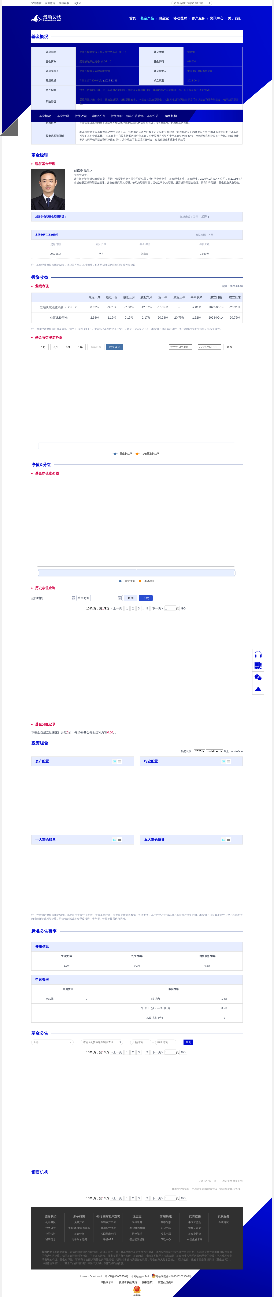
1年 (80, 347)
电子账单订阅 (79, 1239)
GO (183, 608)
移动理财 (180, 18)
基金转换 (79, 1233)
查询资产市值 (108, 1222)
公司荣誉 (50, 1233)
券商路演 (223, 1222)
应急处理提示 (165, 1282)
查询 (229, 347)
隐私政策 (147, 1282)
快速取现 (137, 1233)
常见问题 (166, 1233)
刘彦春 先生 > (83, 170)
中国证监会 (194, 1222)
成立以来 (114, 347)
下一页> (157, 608)
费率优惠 (166, 1222)
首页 (132, 18)
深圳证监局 (194, 1228)
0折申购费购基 (137, 1228)
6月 (68, 347)
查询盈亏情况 (108, 1228)
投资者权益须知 (128, 1282)
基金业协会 (194, 1233)
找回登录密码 (108, 1233)
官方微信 (36, 3)
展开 (204, 216)
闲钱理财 (137, 1222)
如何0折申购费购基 (79, 1228)
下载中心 (166, 1239)
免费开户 (79, 1222)
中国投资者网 (194, 1239)
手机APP (108, 1239)
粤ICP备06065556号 (116, 1276)
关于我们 (234, 18)
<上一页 (116, 608)
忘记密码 (166, 1228)
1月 (43, 347)
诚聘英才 (50, 1239)
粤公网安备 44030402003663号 (172, 1276)
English (77, 3)
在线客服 (64, 3)
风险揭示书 (107, 1282)
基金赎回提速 (137, 1239)
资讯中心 (216, 18)
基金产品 (147, 18)
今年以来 (95, 347)
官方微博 (50, 3)
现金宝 (164, 18)
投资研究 (50, 1228)
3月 (55, 347)
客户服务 (198, 18)
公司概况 (50, 1222)
